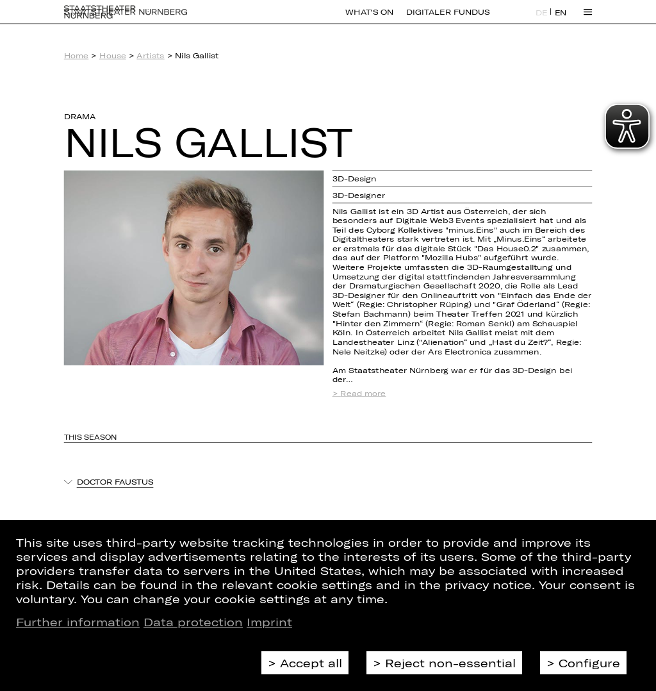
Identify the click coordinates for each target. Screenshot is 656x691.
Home (76, 55)
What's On (369, 19)
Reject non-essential (450, 663)
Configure (589, 663)
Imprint (269, 622)
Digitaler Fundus (447, 19)
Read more (363, 392)
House (112, 55)
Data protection (193, 622)
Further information (78, 622)
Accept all (311, 663)
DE (542, 20)
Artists (150, 55)
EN (561, 20)
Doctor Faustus (115, 482)
